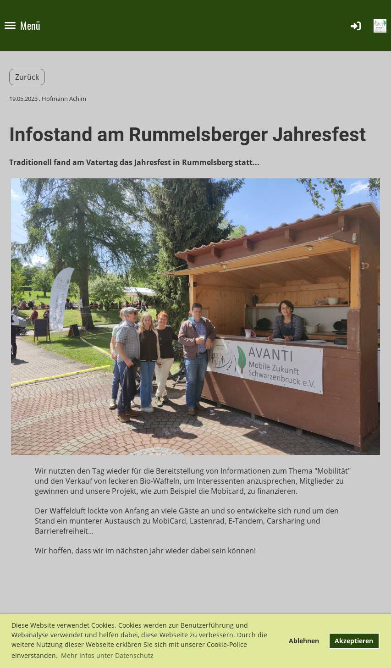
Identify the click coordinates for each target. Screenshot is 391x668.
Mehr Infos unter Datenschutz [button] (107, 655)
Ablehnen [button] (304, 640)
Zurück (27, 77)
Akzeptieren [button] (354, 640)
